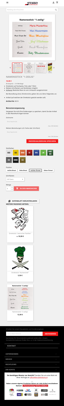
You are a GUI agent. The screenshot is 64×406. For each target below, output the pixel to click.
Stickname (9, 118)
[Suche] (32, 9)
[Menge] (8, 188)
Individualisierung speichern (42, 141)
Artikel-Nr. (10, 101)
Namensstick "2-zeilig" (20, 312)
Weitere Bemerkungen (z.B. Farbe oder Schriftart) (23, 128)
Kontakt (11, 346)
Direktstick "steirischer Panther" (20, 233)
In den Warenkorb (26, 188)
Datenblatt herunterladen (22, 201)
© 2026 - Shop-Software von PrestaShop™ (32, 403)
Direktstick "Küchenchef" (20, 273)
